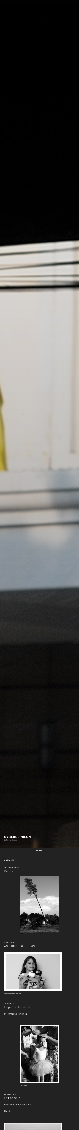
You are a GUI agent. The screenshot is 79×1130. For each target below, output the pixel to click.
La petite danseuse (17, 1007)
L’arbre (8, 871)
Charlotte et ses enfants (20, 945)
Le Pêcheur (12, 1098)
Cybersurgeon (17, 837)
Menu (39, 851)
